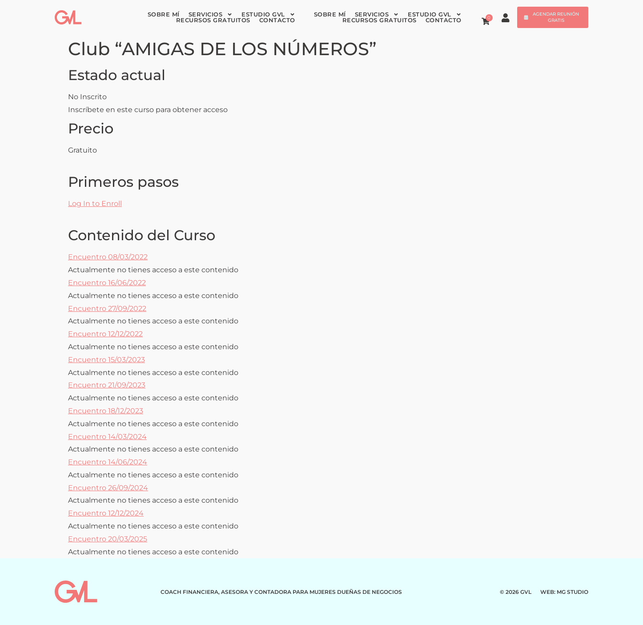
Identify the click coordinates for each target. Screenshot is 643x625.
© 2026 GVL (515, 592)
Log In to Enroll (95, 203)
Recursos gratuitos (213, 20)
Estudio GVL (268, 14)
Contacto (277, 20)
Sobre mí (164, 14)
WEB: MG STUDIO (564, 592)
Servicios (211, 14)
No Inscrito (87, 97)
